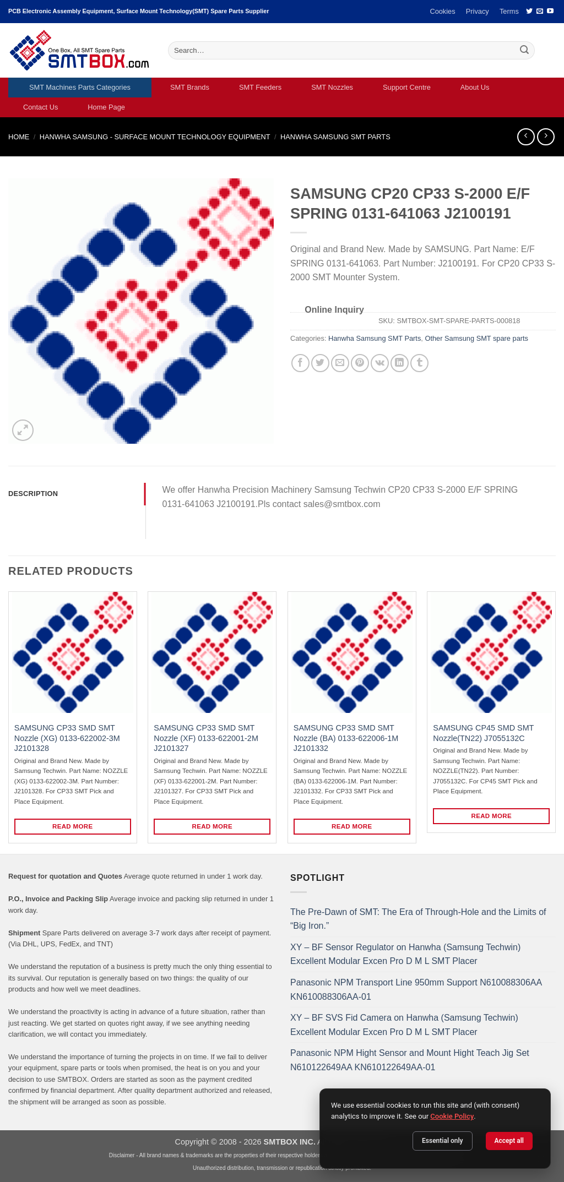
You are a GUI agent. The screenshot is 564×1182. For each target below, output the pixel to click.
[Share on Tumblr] (419, 363)
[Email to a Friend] (340, 363)
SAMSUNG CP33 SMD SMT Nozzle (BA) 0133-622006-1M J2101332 (346, 738)
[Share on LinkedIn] (400, 363)
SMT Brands (189, 87)
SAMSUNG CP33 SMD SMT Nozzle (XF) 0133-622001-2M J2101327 (206, 738)
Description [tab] (33, 493)
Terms (509, 11)
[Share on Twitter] (320, 363)
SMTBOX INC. (290, 1141)
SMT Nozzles (332, 87)
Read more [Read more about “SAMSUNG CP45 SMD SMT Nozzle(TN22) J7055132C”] (491, 816)
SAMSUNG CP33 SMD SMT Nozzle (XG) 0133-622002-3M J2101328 (67, 738)
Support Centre (407, 87)
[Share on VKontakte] (380, 363)
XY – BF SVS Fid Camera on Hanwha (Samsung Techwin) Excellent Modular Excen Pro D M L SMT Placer (404, 1025)
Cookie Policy (452, 1116)
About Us (475, 87)
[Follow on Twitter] (529, 11)
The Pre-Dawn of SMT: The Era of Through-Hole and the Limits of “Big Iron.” (418, 919)
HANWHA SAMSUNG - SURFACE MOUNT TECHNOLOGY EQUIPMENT (155, 137)
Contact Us (40, 107)
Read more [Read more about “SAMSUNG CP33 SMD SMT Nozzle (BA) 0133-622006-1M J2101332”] (352, 826)
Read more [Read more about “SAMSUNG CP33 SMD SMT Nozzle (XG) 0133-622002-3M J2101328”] (72, 826)
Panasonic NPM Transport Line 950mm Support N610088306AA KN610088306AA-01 (415, 989)
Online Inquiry (334, 309)
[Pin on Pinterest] (360, 363)
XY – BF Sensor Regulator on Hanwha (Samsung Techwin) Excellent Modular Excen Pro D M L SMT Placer (405, 954)
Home (18, 137)
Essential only (442, 1141)
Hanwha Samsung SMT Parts (335, 137)
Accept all (509, 1141)
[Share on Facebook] (300, 363)
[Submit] (525, 50)
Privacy (477, 11)
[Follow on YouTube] (550, 11)
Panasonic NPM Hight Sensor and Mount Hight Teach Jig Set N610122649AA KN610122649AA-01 (409, 1060)
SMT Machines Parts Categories (80, 87)
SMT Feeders (260, 87)
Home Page (106, 107)
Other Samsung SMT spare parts (476, 338)
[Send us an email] (539, 11)
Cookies (442, 11)
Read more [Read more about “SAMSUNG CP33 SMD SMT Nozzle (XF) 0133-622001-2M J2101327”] (212, 826)
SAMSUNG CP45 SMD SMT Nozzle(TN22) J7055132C (483, 733)
